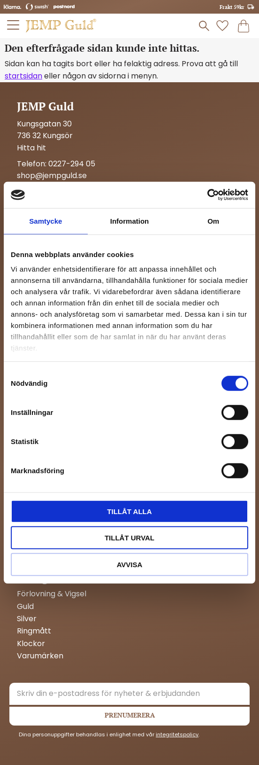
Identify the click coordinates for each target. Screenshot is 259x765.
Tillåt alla (129, 511)
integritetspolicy (177, 734)
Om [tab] (213, 221)
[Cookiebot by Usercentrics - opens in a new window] (207, 195)
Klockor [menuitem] (31, 644)
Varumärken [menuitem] (40, 656)
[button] (13, 25)
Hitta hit (31, 147)
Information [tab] (129, 221)
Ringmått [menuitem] (34, 631)
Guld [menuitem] (25, 606)
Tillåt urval (129, 538)
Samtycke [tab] (45, 221)
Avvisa (130, 564)
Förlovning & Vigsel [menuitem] (51, 594)
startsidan (23, 75)
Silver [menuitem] (27, 619)
